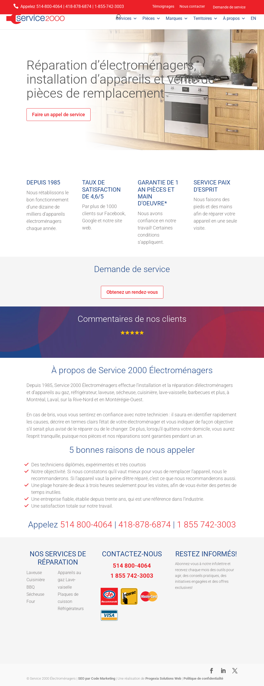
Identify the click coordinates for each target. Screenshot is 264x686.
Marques (177, 18)
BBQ (30, 587)
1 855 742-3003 (206, 525)
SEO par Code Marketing (96, 678)
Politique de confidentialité (203, 678)
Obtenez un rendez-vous (132, 292)
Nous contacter (192, 6)
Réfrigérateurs (71, 608)
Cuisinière (35, 579)
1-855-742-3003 (109, 6)
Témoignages (163, 6)
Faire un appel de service (58, 114)
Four (30, 601)
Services (126, 18)
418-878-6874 (78, 6)
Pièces (151, 18)
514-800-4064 (49, 6)
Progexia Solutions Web (163, 678)
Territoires (205, 18)
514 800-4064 (86, 525)
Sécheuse (35, 594)
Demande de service (229, 7)
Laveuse (34, 572)
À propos (234, 18)
